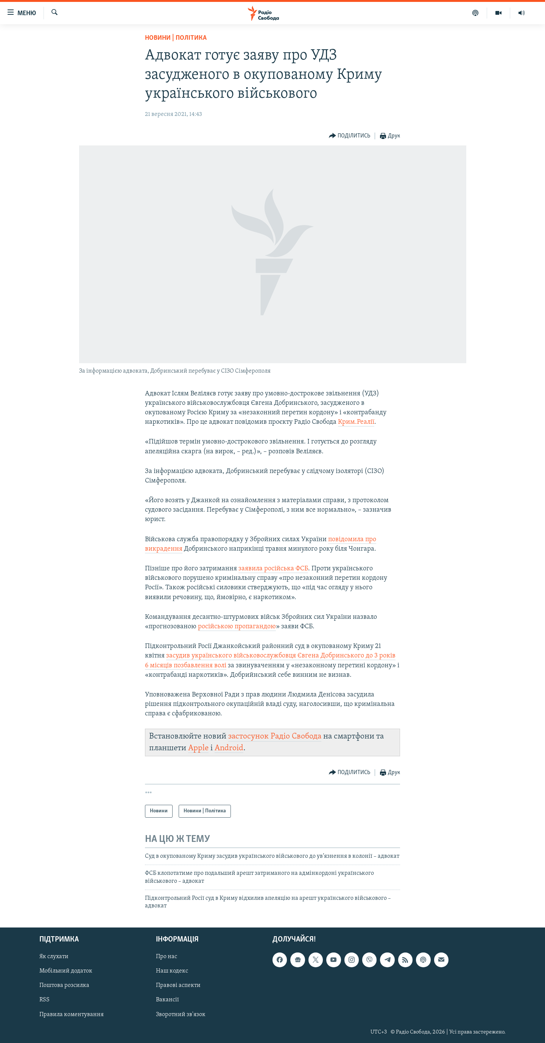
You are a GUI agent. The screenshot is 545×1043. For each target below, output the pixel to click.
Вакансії (167, 1000)
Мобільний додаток (65, 971)
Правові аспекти (178, 985)
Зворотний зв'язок (181, 1014)
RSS (44, 1000)
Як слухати (54, 957)
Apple (198, 748)
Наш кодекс (172, 971)
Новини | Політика (176, 38)
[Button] (350, 136)
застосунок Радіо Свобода (274, 736)
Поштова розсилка (64, 985)
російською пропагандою (237, 626)
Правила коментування (71, 1014)
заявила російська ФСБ (273, 568)
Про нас (166, 957)
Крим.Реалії (356, 422)
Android (229, 748)
